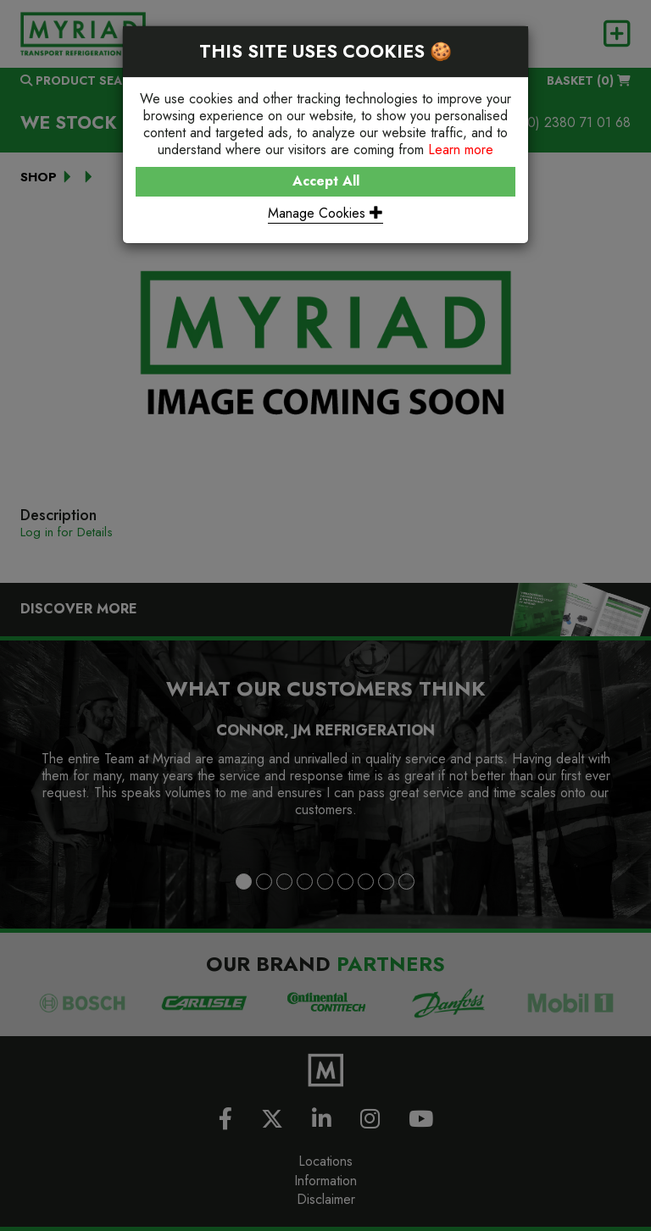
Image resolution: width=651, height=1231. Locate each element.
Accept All (325, 181)
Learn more (460, 149)
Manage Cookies (325, 213)
